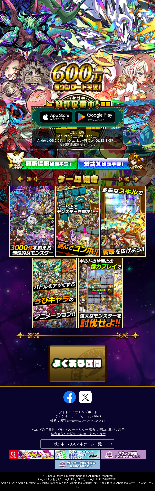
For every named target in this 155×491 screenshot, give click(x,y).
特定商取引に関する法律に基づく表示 (78, 434)
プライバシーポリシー (72, 430)
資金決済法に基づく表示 (106, 430)
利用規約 (48, 430)
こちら (90, 145)
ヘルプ (36, 430)
